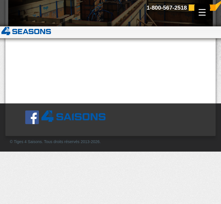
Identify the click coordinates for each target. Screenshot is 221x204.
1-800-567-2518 (167, 8)
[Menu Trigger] (202, 12)
